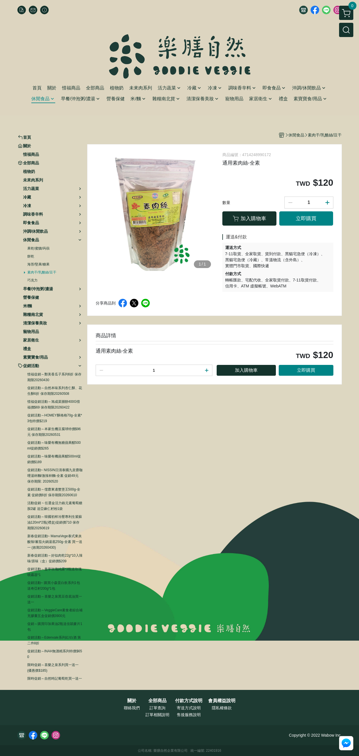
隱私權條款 (222, 708)
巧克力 (32, 280)
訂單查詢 (157, 708)
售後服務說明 (189, 715)
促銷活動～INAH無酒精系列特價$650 (54, 654)
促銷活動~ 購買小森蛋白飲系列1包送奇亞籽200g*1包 (53, 586)
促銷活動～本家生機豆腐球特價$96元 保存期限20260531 (54, 432)
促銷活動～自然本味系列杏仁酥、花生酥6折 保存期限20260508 (54, 391)
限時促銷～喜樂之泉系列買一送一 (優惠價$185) (53, 668)
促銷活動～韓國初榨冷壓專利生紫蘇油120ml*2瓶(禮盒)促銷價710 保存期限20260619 (54, 522)
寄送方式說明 (189, 708)
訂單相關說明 (157, 715)
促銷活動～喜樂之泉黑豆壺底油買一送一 (54, 599)
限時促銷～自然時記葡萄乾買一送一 (54, 679)
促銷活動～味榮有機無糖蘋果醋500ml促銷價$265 (54, 445)
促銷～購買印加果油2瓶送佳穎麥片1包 (54, 627)
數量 (226, 202)
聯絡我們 (132, 708)
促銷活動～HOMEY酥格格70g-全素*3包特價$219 (54, 418)
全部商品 (157, 700)
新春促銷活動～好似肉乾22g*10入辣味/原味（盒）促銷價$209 (55, 558)
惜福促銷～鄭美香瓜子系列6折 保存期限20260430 (54, 377)
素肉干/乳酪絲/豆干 (42, 272)
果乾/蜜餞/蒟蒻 (38, 248)
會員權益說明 (221, 700)
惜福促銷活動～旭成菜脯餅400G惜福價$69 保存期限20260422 (53, 404)
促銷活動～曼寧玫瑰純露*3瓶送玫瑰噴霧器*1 (54, 572)
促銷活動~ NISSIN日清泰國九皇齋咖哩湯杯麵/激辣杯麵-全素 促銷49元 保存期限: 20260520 (55, 475)
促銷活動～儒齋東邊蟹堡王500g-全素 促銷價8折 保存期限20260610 (54, 492)
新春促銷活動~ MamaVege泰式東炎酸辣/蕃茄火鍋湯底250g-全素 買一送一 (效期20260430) (54, 541)
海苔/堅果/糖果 (38, 264)
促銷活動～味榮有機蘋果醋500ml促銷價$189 (54, 459)
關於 (131, 700)
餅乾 (30, 256)
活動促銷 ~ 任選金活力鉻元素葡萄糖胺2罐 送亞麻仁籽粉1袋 (55, 506)
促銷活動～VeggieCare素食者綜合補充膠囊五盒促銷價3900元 (55, 613)
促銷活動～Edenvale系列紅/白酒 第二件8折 (54, 640)
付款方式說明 (188, 700)
